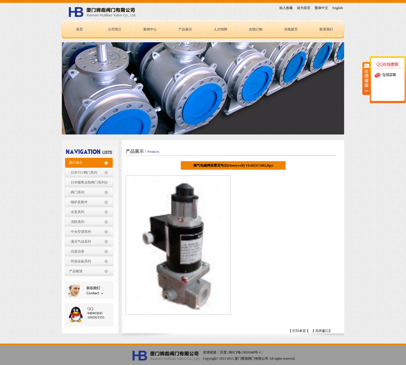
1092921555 (95, 317)
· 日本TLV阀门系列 (83, 172)
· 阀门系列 (76, 192)
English (337, 8)
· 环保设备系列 (80, 261)
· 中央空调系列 (80, 232)
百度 (223, 352)
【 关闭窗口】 (321, 331)
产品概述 (76, 271)
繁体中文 (321, 8)
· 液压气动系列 (80, 242)
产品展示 (185, 29)
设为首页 (303, 8)
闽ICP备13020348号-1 (245, 352)
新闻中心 (150, 29)
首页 (79, 29)
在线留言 (291, 29)
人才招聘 (220, 29)
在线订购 (255, 29)
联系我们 (326, 29)
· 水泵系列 (76, 212)
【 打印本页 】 (299, 331)
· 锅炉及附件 (78, 202)
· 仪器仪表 (76, 251)
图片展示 (76, 163)
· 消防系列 (76, 222)
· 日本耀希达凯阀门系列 (87, 182)
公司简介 (115, 29)
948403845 (95, 313)
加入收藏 (286, 8)
